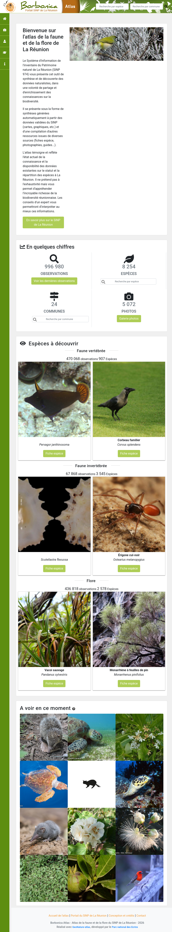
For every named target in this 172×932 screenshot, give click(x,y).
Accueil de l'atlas (54, 915)
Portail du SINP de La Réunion (88, 915)
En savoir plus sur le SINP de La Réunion (43, 222)
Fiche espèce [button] (54, 453)
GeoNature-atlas (79, 927)
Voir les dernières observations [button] (54, 281)
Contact (146, 915)
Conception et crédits (124, 915)
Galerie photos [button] (129, 318)
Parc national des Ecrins (125, 927)
